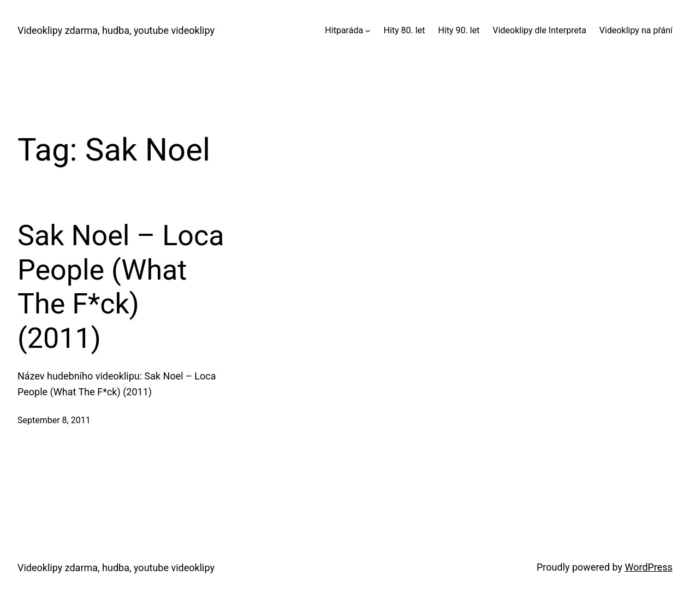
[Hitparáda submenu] (368, 30)
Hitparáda (344, 30)
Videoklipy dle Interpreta (539, 30)
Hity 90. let (459, 30)
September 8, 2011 (54, 420)
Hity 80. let (404, 30)
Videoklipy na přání (636, 30)
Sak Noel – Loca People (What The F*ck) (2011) (120, 286)
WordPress (649, 567)
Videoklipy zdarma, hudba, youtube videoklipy (116, 30)
